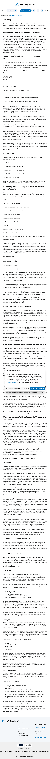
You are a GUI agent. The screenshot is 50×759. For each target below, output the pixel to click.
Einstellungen (10, 384)
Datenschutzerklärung (12, 382)
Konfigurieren (25, 388)
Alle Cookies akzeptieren (37, 388)
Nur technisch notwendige (13, 388)
